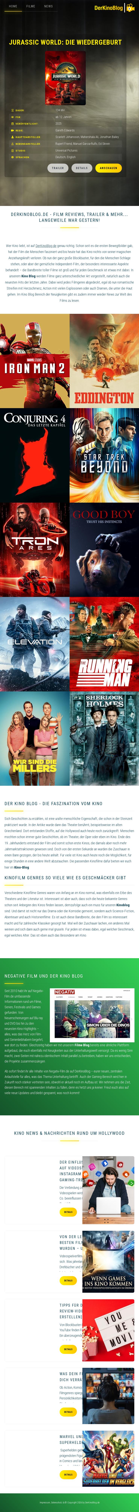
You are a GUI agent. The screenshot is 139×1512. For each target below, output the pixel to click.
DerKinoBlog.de (92, 1502)
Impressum (45, 1502)
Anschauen (108, 168)
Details (82, 168)
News (48, 6)
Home (13, 6)
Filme (31, 6)
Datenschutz (56, 1502)
